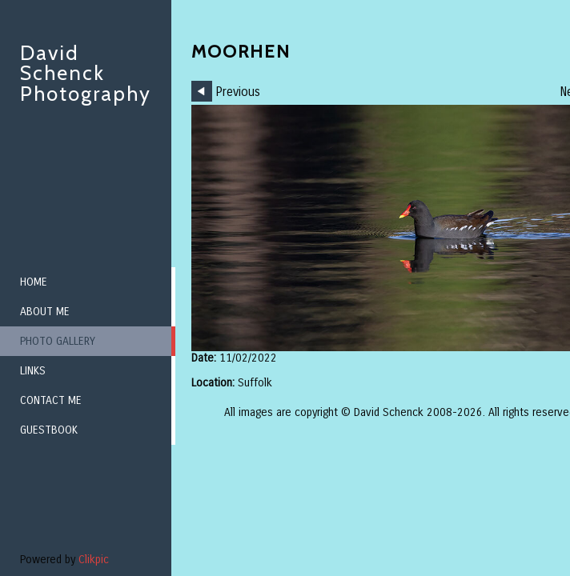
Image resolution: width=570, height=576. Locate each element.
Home (33, 282)
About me (45, 311)
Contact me (51, 400)
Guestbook (49, 430)
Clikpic (93, 559)
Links (33, 371)
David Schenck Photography (85, 73)
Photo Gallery (57, 341)
